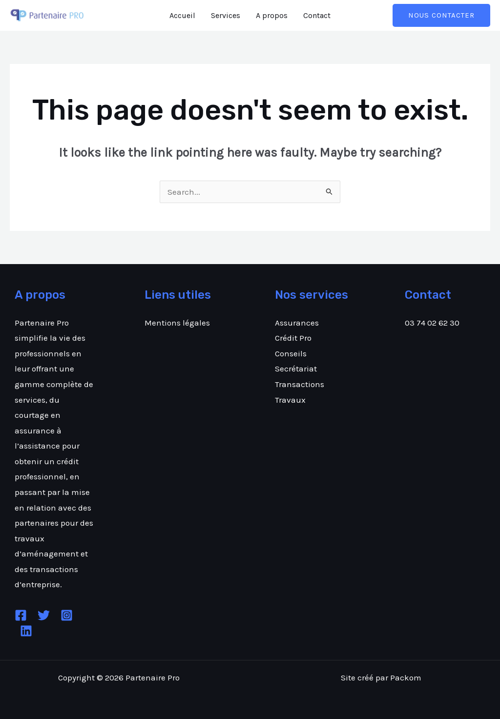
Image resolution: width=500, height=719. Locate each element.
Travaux (290, 400)
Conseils (291, 353)
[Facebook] (21, 615)
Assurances (297, 323)
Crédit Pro (293, 338)
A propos (272, 15)
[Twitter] (44, 615)
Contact (317, 15)
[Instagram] (67, 615)
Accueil (182, 15)
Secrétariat (296, 368)
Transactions (299, 384)
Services (225, 15)
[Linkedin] (26, 631)
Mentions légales (177, 323)
